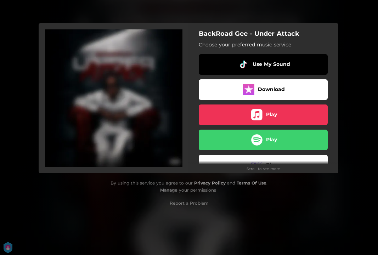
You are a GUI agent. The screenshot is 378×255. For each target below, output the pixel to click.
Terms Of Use (251, 183)
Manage (168, 190)
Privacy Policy (210, 183)
